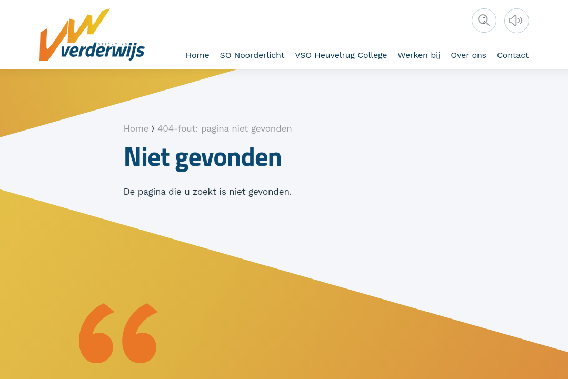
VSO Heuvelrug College (341, 55)
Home (198, 55)
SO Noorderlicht (252, 55)
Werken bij (418, 55)
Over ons (468, 55)
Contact (513, 55)
